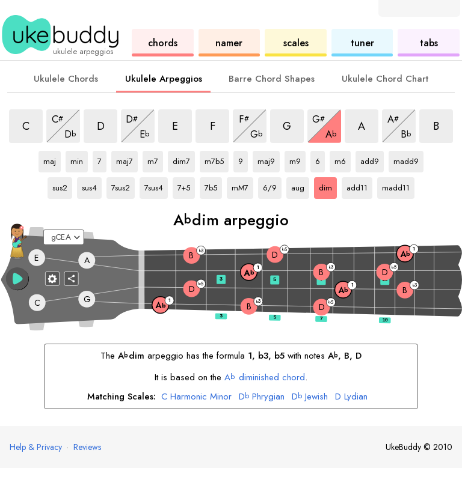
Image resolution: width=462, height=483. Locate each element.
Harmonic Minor (196, 397)
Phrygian (262, 397)
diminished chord (264, 377)
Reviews (87, 447)
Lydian (351, 397)
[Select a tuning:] (63, 237)
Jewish (310, 397)
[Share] (71, 278)
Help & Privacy (36, 447)
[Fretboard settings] (52, 278)
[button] (17, 278)
